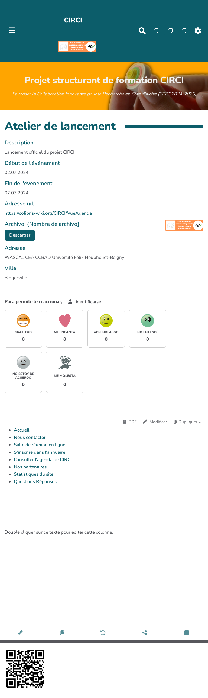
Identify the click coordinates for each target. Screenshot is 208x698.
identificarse (84, 302)
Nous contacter (30, 437)
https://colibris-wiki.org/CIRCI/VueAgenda (48, 213)
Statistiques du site (33, 474)
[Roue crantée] (198, 30)
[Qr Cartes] (156, 30)
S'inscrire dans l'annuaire (39, 452)
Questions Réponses (35, 481)
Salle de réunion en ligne (39, 445)
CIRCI (73, 20)
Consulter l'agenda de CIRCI (43, 459)
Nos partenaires (30, 467)
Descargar (19, 235)
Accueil (21, 430)
